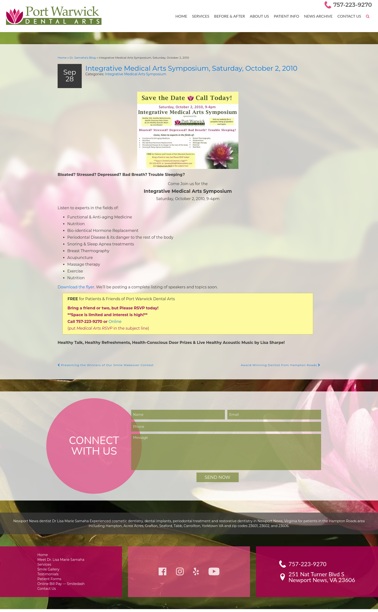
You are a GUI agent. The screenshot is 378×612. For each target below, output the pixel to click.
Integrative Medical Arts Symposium (129, 73)
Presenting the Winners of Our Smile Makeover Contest (103, 366)
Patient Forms (50, 581)
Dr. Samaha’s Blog (81, 57)
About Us (261, 16)
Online (109, 322)
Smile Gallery (49, 571)
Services (204, 16)
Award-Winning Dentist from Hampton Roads (283, 366)
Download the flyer (75, 287)
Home (185, 16)
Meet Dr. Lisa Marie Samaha (61, 560)
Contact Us (349, 16)
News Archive (319, 16)
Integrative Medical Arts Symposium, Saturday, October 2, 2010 (198, 67)
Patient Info (288, 16)
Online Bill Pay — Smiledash (61, 586)
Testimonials (49, 576)
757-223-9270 (353, 5)
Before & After (232, 16)
